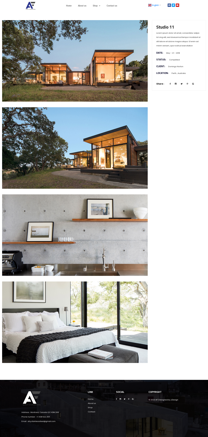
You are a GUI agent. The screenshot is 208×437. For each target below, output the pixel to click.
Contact (91, 411)
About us (82, 5)
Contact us (112, 5)
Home (69, 5)
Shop (96, 5)
